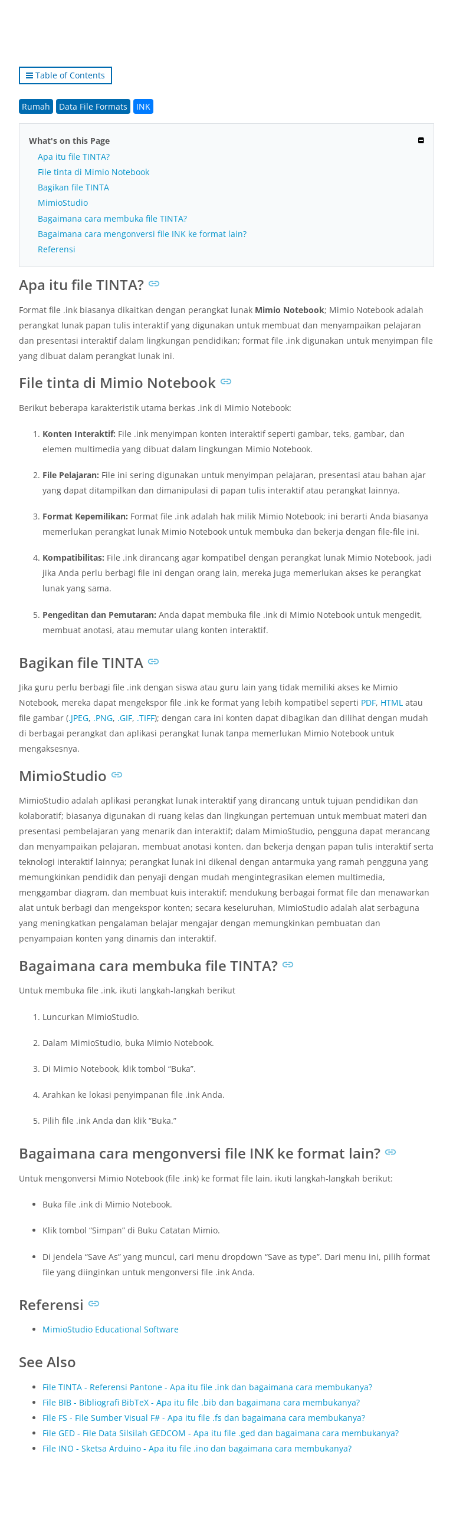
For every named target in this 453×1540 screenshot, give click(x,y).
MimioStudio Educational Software (110, 1329)
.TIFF (146, 717)
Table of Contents (65, 75)
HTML (391, 702)
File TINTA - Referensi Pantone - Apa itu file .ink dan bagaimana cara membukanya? (207, 1387)
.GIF (124, 717)
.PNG (103, 717)
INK (143, 106)
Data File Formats (93, 106)
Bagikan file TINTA (73, 187)
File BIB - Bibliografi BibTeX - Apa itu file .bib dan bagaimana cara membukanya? (201, 1402)
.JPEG (78, 717)
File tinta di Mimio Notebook (93, 171)
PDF (368, 702)
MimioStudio (63, 202)
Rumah (36, 106)
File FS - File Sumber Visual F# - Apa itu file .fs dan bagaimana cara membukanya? (203, 1417)
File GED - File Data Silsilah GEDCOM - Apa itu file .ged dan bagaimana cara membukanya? (220, 1433)
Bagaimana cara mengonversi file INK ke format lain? (142, 233)
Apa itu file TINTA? (74, 156)
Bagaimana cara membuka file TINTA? (112, 218)
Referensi (57, 249)
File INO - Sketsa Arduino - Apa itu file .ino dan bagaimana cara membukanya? (197, 1448)
